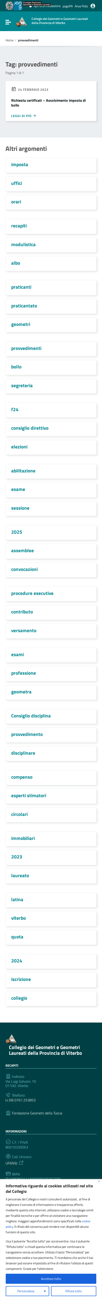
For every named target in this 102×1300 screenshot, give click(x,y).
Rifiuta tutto (73, 1291)
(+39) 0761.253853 (20, 1100)
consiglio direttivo (29, 428)
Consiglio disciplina (31, 715)
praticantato (24, 305)
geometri (20, 324)
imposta (19, 164)
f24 (15, 409)
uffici (16, 183)
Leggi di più (24, 115)
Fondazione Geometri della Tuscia (37, 1113)
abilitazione (23, 470)
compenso (21, 777)
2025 (16, 531)
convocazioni (24, 569)
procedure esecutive (32, 593)
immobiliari (23, 838)
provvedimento (27, 734)
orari (16, 201)
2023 (16, 856)
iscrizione (21, 979)
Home (9, 40)
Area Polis (81, 6)
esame (18, 489)
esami (17, 654)
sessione (20, 507)
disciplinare (23, 753)
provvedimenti (26, 348)
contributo (22, 611)
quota (17, 936)
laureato (20, 875)
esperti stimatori (28, 795)
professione (23, 673)
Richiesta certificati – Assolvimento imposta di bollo (48, 103)
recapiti (19, 225)
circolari (19, 814)
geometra (21, 691)
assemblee (22, 550)
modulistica (23, 244)
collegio (19, 998)
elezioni (19, 446)
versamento (23, 630)
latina (17, 899)
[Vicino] (99, 1181)
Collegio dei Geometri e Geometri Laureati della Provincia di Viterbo (45, 1050)
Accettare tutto (51, 1278)
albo (15, 262)
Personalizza (25, 1291)
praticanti (21, 286)
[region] (51, 1239)
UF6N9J (14, 1162)
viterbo (18, 918)
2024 (16, 960)
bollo (16, 366)
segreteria (22, 385)
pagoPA (68, 6)
